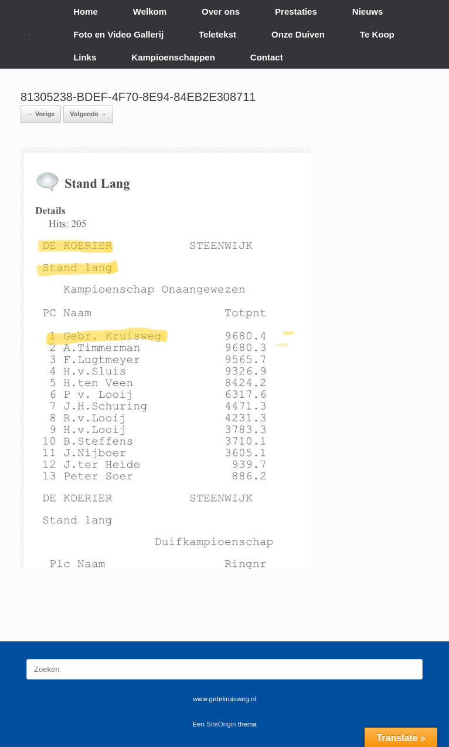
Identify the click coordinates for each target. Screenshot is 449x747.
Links (84, 57)
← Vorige (41, 113)
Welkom (149, 11)
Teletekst (217, 34)
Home (85, 11)
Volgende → (88, 113)
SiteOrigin (221, 724)
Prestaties (296, 11)
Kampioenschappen (173, 57)
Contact (266, 57)
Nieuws (367, 11)
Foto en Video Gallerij (118, 34)
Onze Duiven (298, 34)
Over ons (221, 11)
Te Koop (377, 34)
